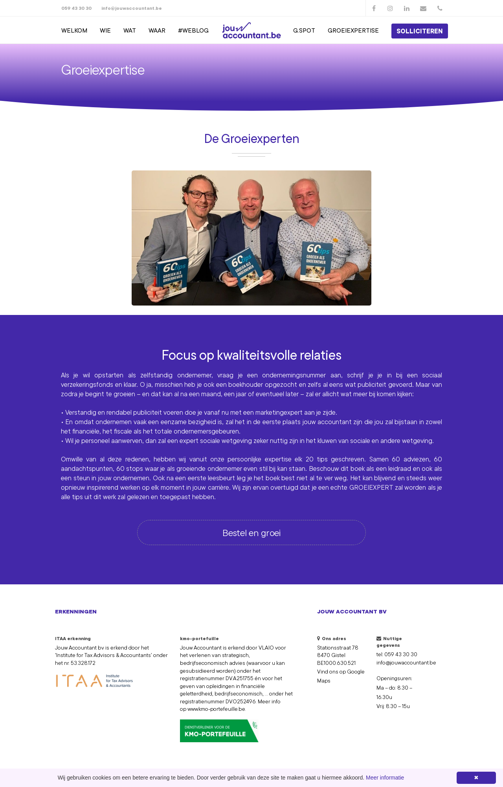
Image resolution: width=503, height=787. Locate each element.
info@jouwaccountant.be (131, 8)
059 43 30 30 (76, 8)
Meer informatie (385, 777)
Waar (157, 30)
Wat (129, 30)
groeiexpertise (353, 30)
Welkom (74, 30)
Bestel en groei (251, 532)
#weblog (193, 30)
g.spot (304, 30)
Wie (105, 30)
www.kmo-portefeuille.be (216, 708)
